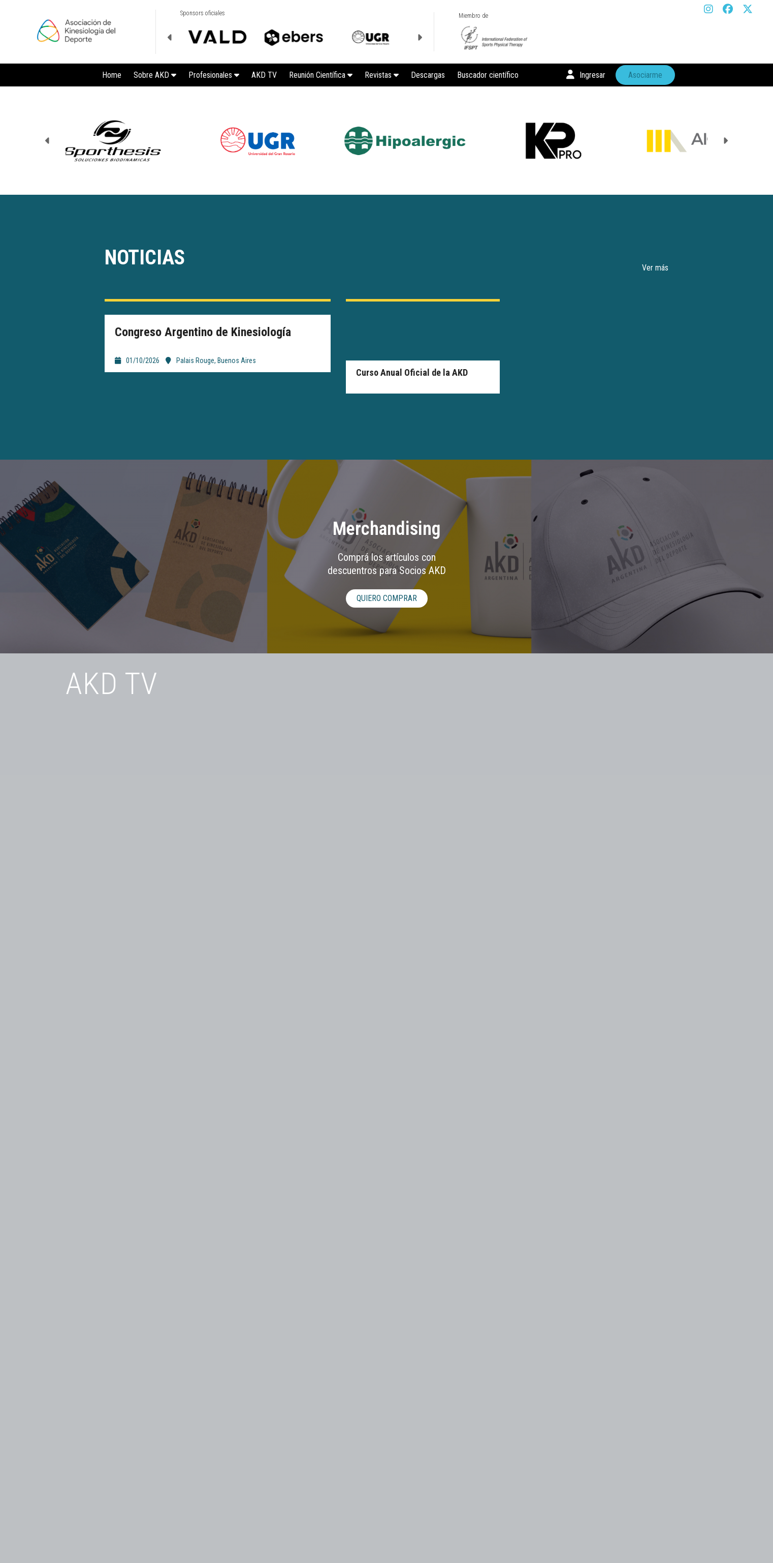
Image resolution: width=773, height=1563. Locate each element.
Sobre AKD (155, 75)
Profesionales (213, 75)
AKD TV (264, 75)
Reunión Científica (320, 75)
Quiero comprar (387, 598)
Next (419, 37)
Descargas (428, 75)
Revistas (382, 75)
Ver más (655, 268)
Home (111, 75)
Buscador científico (488, 75)
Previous (170, 37)
